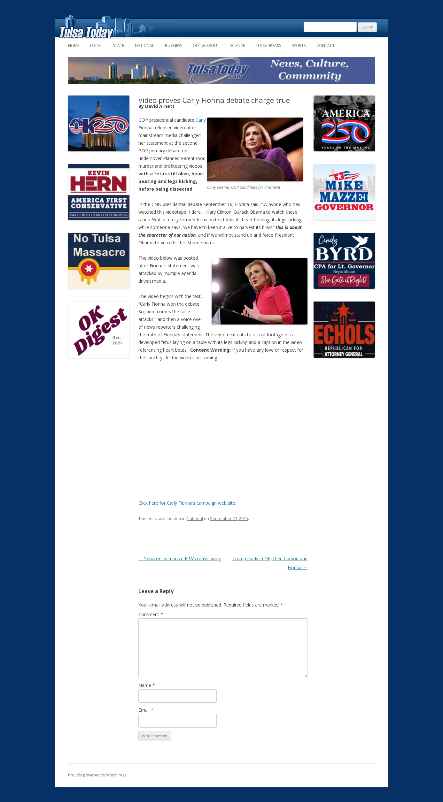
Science (237, 45)
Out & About (206, 45)
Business (173, 45)
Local (96, 45)
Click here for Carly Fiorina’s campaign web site (186, 503)
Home (73, 45)
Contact (325, 45)
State (118, 45)
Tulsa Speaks (268, 45)
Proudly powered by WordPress (97, 775)
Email (145, 710)
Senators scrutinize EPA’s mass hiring (179, 558)
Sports (299, 45)
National (144, 45)
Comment (150, 614)
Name (146, 685)
